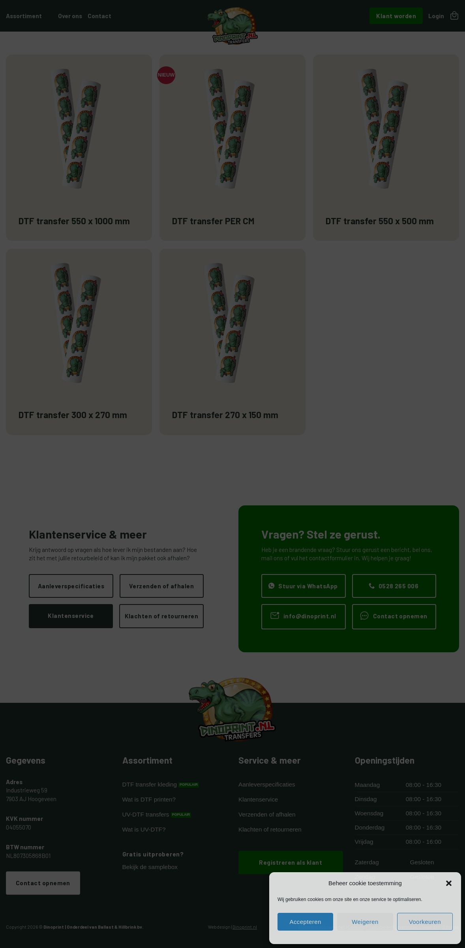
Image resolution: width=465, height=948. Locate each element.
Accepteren (305, 921)
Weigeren (365, 921)
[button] (449, 883)
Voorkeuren (425, 921)
